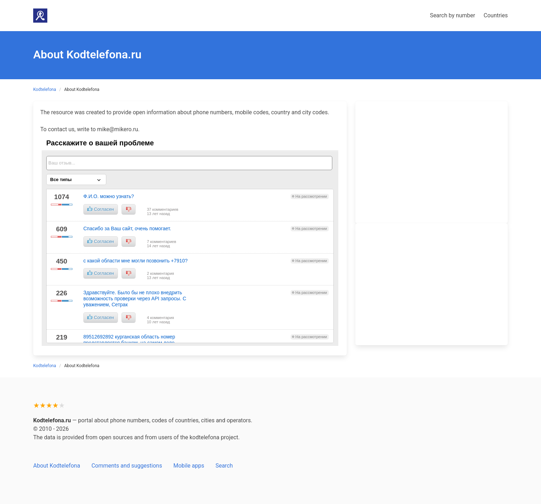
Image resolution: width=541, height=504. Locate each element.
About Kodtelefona (56, 465)
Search (224, 465)
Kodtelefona (44, 89)
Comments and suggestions (126, 465)
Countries (496, 15)
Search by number (452, 15)
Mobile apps (188, 465)
